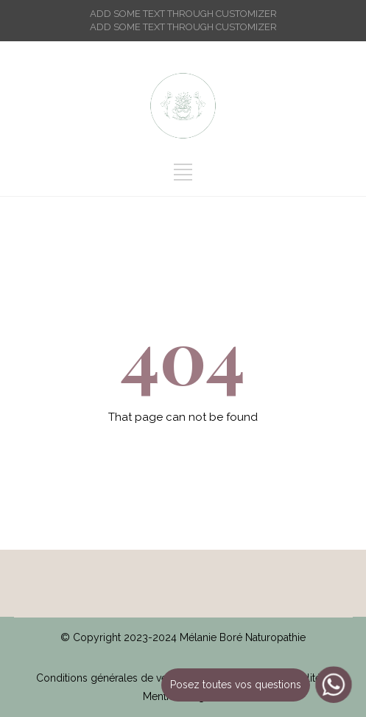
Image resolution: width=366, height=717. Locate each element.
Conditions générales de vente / (115, 678)
